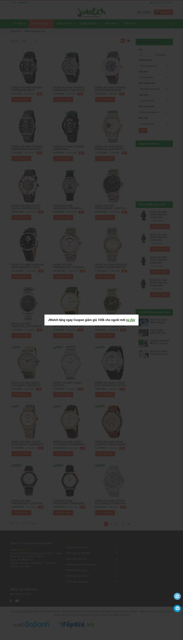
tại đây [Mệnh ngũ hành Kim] (130, 320)
